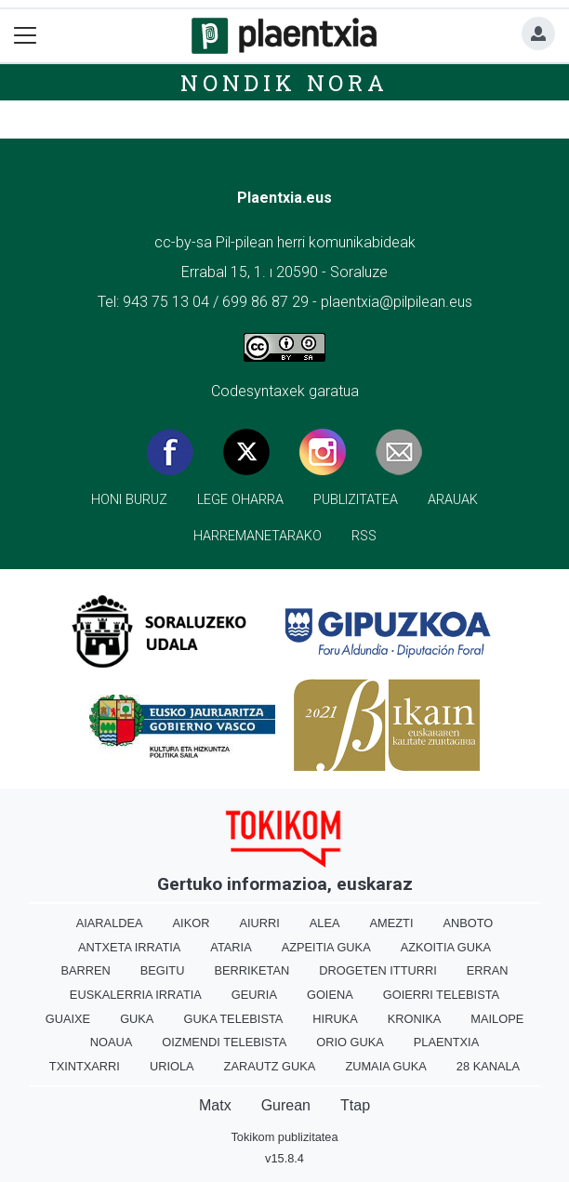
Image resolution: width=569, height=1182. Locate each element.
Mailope (496, 1019)
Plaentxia (446, 1042)
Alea (325, 923)
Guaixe (68, 1019)
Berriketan (251, 970)
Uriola (172, 1066)
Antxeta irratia (129, 947)
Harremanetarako (257, 536)
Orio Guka (350, 1042)
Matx (215, 1105)
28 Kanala (488, 1066)
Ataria (230, 947)
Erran (488, 970)
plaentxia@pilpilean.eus (396, 302)
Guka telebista (233, 1019)
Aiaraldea (109, 923)
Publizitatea (355, 500)
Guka (136, 1019)
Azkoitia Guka (446, 947)
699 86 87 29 (265, 302)
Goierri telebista (441, 995)
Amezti (392, 923)
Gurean (286, 1105)
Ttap (355, 1105)
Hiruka (334, 1019)
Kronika (415, 1019)
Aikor (191, 923)
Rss (364, 536)
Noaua (111, 1042)
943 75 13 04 (166, 302)
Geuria (254, 995)
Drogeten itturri (378, 970)
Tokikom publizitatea (284, 1137)
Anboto (468, 923)
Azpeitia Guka (326, 947)
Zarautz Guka (270, 1066)
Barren (85, 970)
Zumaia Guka (385, 1066)
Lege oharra (240, 500)
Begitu (162, 970)
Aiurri (259, 923)
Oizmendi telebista (224, 1042)
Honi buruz (129, 500)
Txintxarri (84, 1066)
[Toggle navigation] (26, 36)
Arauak (453, 500)
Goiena (330, 995)
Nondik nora (284, 83)
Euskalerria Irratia (136, 995)
